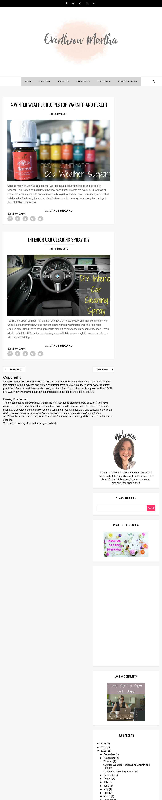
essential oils (126, 81)
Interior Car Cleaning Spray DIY (54, 241)
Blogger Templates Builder (107, 796)
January (125, 485)
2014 (121, 492)
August (125, 460)
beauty (62, 81)
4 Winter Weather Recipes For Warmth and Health (54, 108)
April (123, 474)
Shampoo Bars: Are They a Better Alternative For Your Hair (137, 717)
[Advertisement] (126, 293)
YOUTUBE (92, 786)
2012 (121, 499)
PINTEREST (69, 786)
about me (45, 81)
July (123, 463)
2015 (121, 488)
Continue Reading (54, 212)
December (126, 432)
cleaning (82, 81)
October (125, 439)
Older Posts (93, 366)
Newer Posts (16, 366)
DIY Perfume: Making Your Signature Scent (136, 702)
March (124, 477)
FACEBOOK (46, 786)
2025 (121, 422)
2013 (121, 495)
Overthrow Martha (65, 796)
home (28, 81)
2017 (121, 425)
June (123, 467)
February (126, 481)
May (123, 470)
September (127, 456)
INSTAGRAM (115, 786)
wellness (102, 81)
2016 (121, 429)
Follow (117, 745)
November (126, 436)
